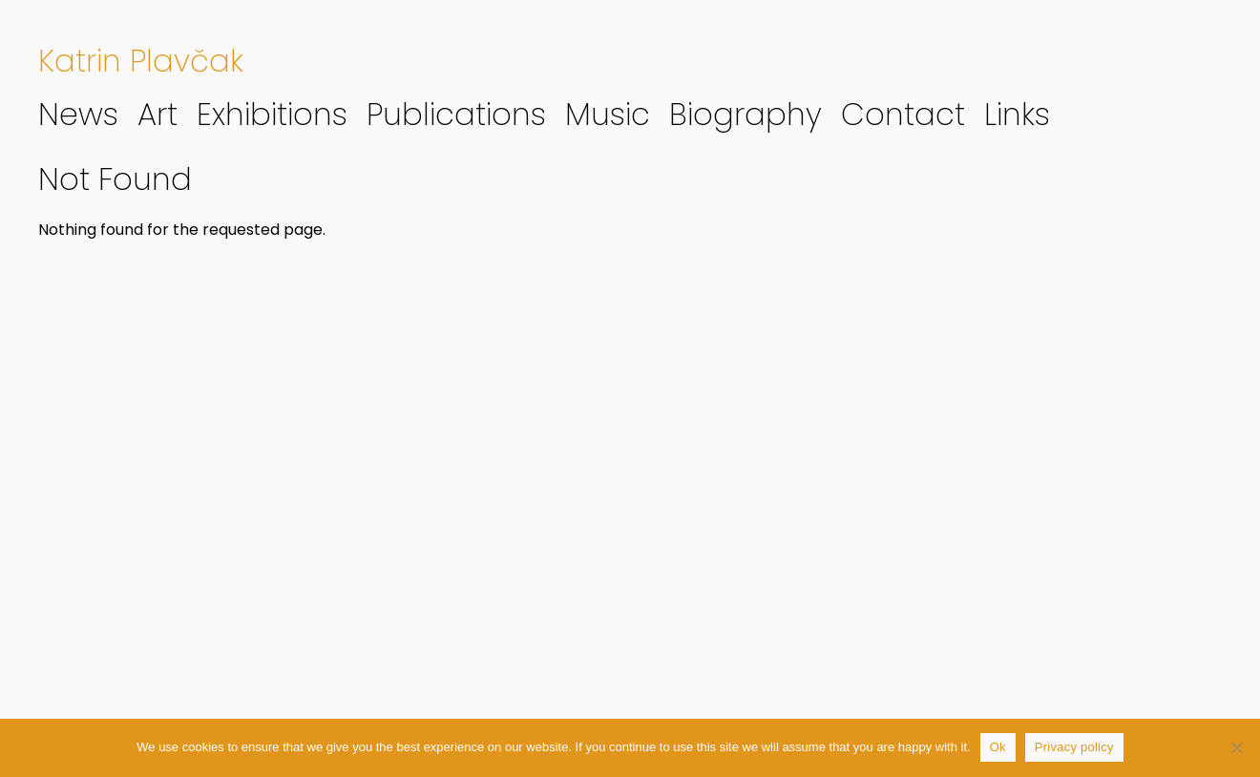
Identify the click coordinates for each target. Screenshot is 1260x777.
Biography (745, 114)
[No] (1236, 747)
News (78, 114)
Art (157, 114)
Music (607, 114)
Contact (903, 114)
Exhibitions (272, 114)
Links (1017, 114)
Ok (998, 747)
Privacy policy (1074, 747)
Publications (456, 114)
